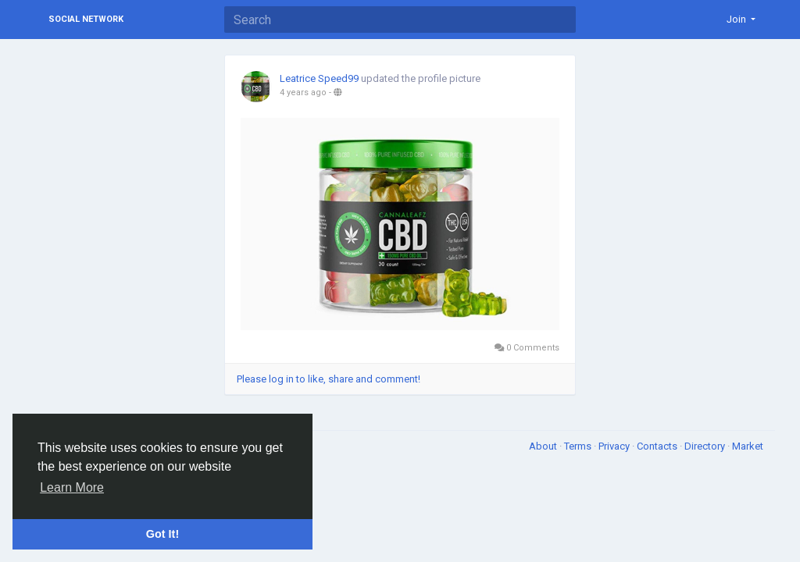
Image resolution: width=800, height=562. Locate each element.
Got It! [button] (162, 534)
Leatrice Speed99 (319, 78)
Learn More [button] (72, 487)
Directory (705, 446)
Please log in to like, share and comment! (328, 379)
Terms (579, 446)
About (544, 446)
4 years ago (303, 92)
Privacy (615, 446)
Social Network (85, 19)
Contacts (658, 446)
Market (747, 446)
